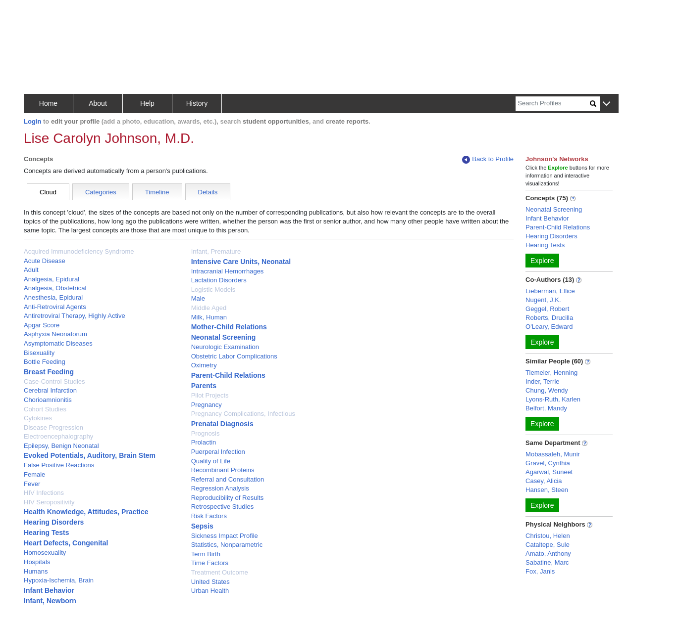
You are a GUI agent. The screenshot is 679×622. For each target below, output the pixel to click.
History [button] (197, 103)
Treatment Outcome (219, 572)
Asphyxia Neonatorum (55, 334)
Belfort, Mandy (546, 408)
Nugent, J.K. (543, 300)
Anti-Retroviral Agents (55, 307)
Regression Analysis (220, 488)
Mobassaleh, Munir (552, 454)
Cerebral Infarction (50, 390)
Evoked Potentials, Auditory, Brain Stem (90, 455)
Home (48, 103)
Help (147, 103)
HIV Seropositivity (49, 502)
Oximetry (204, 365)
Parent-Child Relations (228, 375)
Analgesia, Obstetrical (55, 288)
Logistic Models (213, 289)
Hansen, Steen (546, 489)
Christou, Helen (547, 535)
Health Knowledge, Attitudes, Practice (86, 512)
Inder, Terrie (542, 381)
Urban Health (210, 590)
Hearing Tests (46, 532)
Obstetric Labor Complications (234, 356)
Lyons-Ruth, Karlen (552, 399)
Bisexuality (39, 352)
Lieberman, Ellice (550, 291)
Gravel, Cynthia (547, 463)
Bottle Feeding (44, 361)
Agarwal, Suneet (549, 472)
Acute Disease (44, 261)
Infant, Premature (216, 251)
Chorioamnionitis (48, 399)
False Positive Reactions (59, 465)
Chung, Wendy (546, 390)
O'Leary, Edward (549, 326)
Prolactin (203, 442)
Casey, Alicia (543, 481)
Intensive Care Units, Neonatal (241, 262)
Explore (542, 261)
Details (208, 192)
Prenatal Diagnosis (222, 424)
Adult (31, 269)
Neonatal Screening (223, 337)
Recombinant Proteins (223, 470)
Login (32, 121)
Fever (32, 484)
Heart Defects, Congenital (66, 543)
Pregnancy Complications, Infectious (243, 413)
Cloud (48, 192)
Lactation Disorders (219, 280)
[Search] (553, 103)
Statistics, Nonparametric (227, 544)
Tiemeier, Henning (551, 372)
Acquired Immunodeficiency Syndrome (79, 251)
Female (34, 474)
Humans (36, 571)
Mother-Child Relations (229, 327)
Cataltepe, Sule (547, 544)
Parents (203, 386)
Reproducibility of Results (227, 497)
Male (198, 298)
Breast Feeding (49, 372)
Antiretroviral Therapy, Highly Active (74, 315)
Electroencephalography (58, 436)
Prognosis (205, 433)
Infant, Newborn (50, 601)
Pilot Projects (210, 395)
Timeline (157, 192)
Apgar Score (41, 325)
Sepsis (202, 526)
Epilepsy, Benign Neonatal (61, 445)
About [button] (98, 103)
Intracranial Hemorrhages (227, 271)
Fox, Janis (540, 571)
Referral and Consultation (227, 479)
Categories (100, 192)
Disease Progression (53, 427)
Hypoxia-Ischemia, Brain (59, 580)
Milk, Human (209, 317)
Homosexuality (45, 552)
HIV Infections (44, 492)
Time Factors (209, 563)
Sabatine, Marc (547, 562)
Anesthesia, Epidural (53, 297)
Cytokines (38, 418)
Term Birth (205, 554)
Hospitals (37, 562)
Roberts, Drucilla (549, 317)
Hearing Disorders (54, 522)
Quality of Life (211, 461)
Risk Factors (209, 516)
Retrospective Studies (222, 506)
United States (210, 581)
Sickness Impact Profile (224, 535)
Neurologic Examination (225, 347)
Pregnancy (206, 404)
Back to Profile (488, 159)
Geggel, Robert (547, 308)
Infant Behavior (49, 590)
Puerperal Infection (218, 451)
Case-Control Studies (54, 381)
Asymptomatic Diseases (58, 343)
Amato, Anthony (548, 553)
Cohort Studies (45, 409)
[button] (606, 104)
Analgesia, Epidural (51, 279)
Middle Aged (209, 307)
